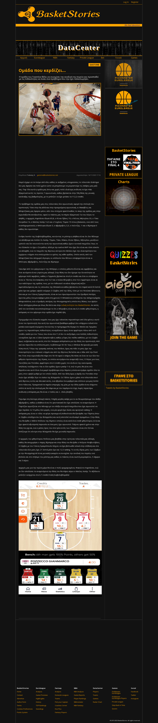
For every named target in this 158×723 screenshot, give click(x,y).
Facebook (134, 692)
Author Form (21, 702)
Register (134, 2)
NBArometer (78, 702)
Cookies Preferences (25, 709)
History (38, 702)
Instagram (134, 698)
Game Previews (42, 695)
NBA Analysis (79, 692)
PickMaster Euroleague (116, 692)
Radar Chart (97, 702)
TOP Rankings (41, 705)
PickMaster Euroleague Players (119, 697)
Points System (22, 712)
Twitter (133, 695)
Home (19, 692)
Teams (57, 698)
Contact (20, 695)
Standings (39, 709)
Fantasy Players (61, 712)
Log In (126, 2)
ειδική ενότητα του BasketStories (75, 305)
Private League (117, 702)
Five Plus (58, 709)
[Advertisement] (79, 33)
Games (95, 698)
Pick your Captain (61, 702)
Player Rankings (80, 698)
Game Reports (79, 695)
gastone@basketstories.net (47, 175)
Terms (19, 705)
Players (96, 692)
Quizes (114, 709)
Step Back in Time (118, 705)
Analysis (39, 692)
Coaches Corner (61, 705)
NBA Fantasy (78, 705)
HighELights (40, 698)
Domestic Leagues (62, 695)
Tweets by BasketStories (117, 388)
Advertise (20, 698)
